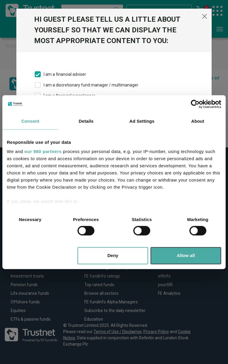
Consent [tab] (30, 121)
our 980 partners (43, 151)
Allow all (186, 255)
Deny (112, 255)
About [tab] (197, 121)
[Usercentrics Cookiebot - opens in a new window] (195, 104)
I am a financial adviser (65, 74)
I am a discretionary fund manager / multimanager (91, 85)
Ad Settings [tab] (141, 121)
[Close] (204, 16)
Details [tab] (86, 121)
